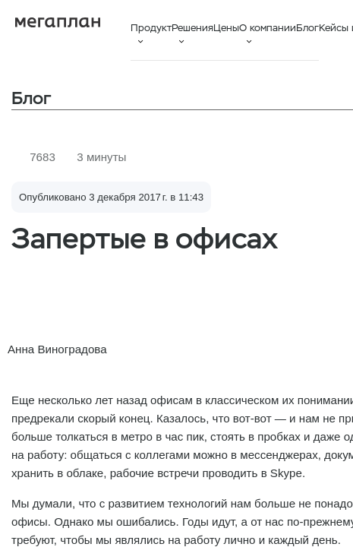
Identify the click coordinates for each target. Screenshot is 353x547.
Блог (307, 27)
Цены (226, 27)
